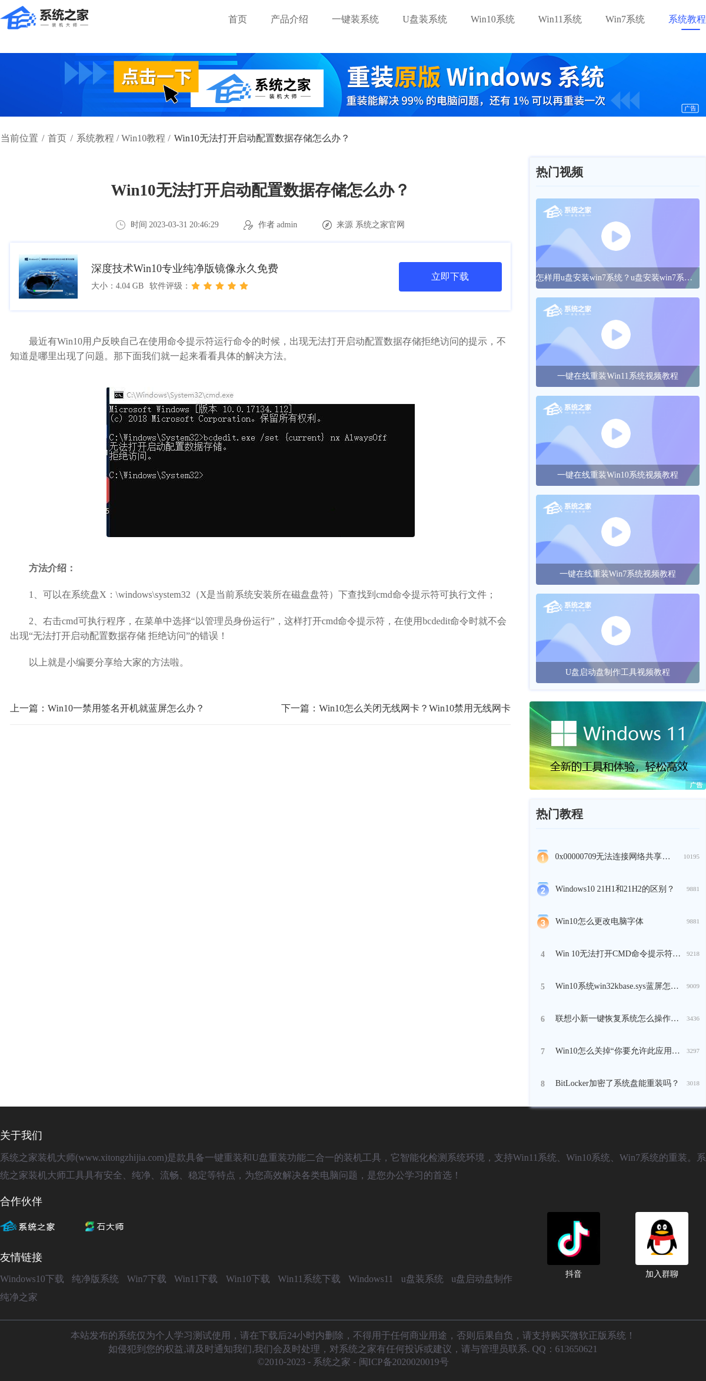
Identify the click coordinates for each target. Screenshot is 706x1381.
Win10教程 (143, 138)
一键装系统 (355, 19)
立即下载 (450, 276)
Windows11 (370, 1279)
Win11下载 (196, 1279)
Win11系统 (560, 19)
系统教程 (687, 19)
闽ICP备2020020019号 (404, 1362)
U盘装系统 (424, 19)
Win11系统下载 (309, 1279)
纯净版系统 (95, 1279)
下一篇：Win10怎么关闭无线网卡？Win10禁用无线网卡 (396, 708)
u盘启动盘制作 (481, 1279)
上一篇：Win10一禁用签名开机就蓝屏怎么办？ (107, 708)
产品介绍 (289, 19)
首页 (237, 19)
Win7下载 (146, 1279)
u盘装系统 (422, 1279)
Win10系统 (493, 19)
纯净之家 (19, 1297)
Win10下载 (248, 1279)
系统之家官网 (380, 224)
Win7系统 (625, 19)
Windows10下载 (32, 1279)
